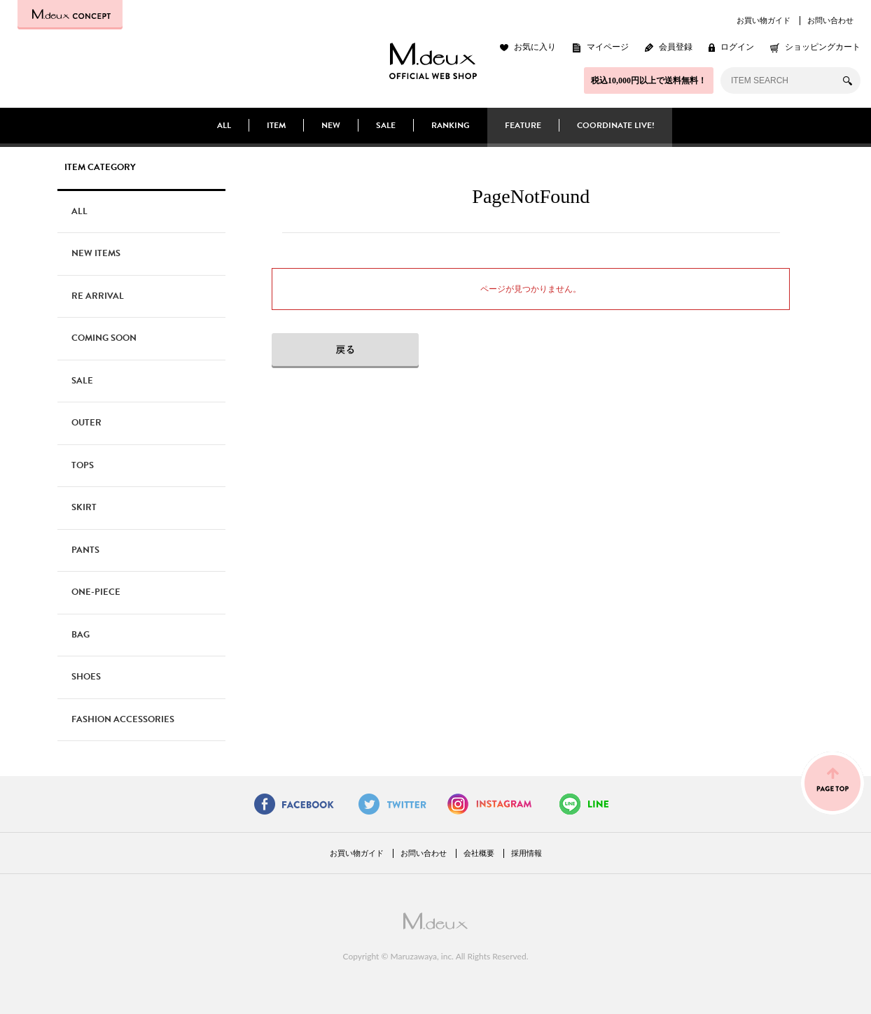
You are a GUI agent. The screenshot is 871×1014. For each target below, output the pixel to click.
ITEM (276, 125)
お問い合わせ (830, 20)
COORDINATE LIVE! (616, 125)
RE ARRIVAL (97, 296)
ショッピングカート (822, 47)
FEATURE (523, 125)
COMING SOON (104, 338)
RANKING (450, 125)
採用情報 (526, 853)
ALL (224, 125)
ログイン (737, 47)
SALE (386, 125)
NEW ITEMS (95, 253)
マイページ (608, 47)
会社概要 (479, 853)
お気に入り (535, 47)
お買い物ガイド (763, 20)
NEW (330, 125)
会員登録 (675, 47)
